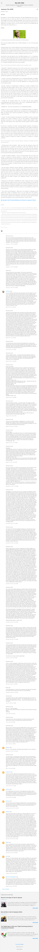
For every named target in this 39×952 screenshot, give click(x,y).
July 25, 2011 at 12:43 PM (11, 349)
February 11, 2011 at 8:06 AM (11, 244)
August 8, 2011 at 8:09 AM (11, 361)
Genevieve (8, 291)
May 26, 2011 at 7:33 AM (11, 337)
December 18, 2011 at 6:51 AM (12, 622)
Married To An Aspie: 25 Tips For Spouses (11, 897)
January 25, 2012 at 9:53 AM (11, 657)
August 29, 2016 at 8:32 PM (11, 886)
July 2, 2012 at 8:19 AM (10, 713)
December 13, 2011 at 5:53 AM (12, 543)
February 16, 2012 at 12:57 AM (12, 692)
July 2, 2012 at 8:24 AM (10, 722)
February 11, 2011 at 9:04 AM (11, 266)
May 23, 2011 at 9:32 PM (11, 307)
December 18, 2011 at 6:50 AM (12, 583)
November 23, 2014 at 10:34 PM (12, 808)
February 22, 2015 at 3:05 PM (11, 852)
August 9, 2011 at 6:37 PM (11, 415)
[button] (37, 9)
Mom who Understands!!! (11, 876)
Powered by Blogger (20, 944)
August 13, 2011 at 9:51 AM (11, 462)
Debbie (7, 842)
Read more (35, 908)
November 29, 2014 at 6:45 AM (12, 838)
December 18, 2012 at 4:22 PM (12, 751)
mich (7, 856)
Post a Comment (5, 889)
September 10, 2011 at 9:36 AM (12, 486)
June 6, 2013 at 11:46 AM (11, 785)
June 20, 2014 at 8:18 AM (11, 797)
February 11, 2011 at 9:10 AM (11, 287)
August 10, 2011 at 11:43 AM (11, 442)
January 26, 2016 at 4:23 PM (11, 873)
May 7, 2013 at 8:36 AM (10, 768)
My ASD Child (19, 3)
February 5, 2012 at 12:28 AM (11, 684)
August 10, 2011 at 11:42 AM (11, 426)
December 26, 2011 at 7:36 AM (12, 639)
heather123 (8, 772)
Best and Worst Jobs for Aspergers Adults (11, 912)
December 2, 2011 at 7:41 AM (12, 523)
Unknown (8, 747)
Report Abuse (19, 949)
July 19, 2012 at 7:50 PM (10, 743)
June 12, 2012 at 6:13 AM (11, 703)
